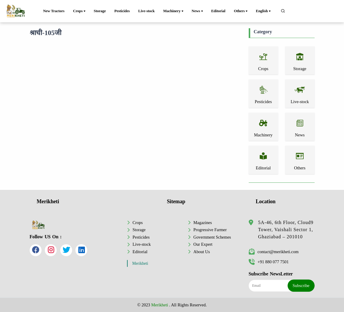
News (198, 11)
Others (241, 11)
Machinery (173, 11)
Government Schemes (212, 237)
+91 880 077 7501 (269, 261)
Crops (79, 11)
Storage (100, 11)
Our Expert (203, 244)
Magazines (203, 222)
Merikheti (140, 263)
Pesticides (122, 11)
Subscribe (301, 285)
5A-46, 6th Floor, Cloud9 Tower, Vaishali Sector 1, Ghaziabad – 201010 (285, 229)
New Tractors (53, 11)
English (264, 11)
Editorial (218, 11)
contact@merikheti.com (274, 251)
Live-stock (146, 11)
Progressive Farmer (210, 229)
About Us (202, 251)
